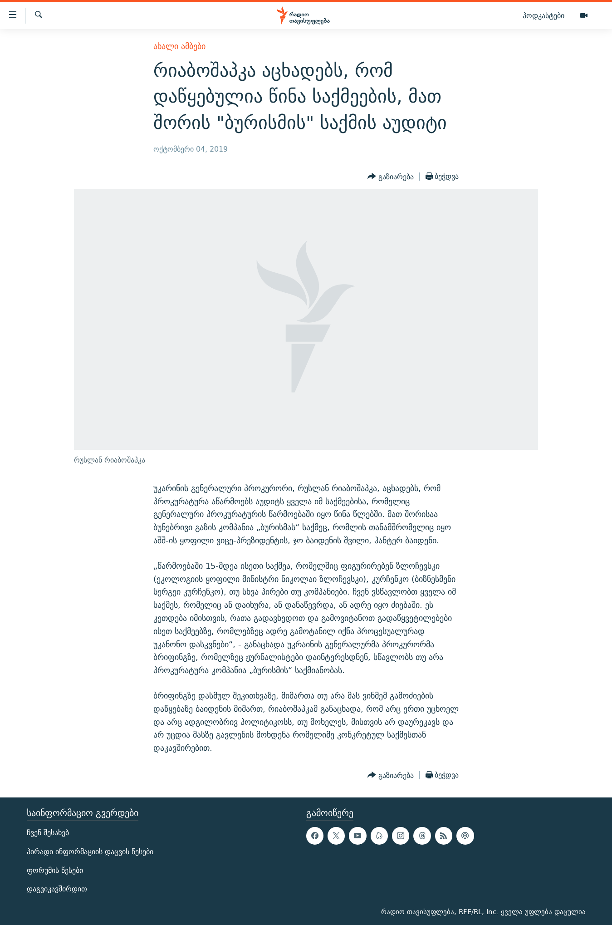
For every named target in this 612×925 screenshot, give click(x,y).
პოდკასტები (543, 15)
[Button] (390, 176)
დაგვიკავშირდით (57, 889)
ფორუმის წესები (55, 870)
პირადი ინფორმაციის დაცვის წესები (90, 851)
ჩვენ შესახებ (48, 832)
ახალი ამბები (179, 46)
